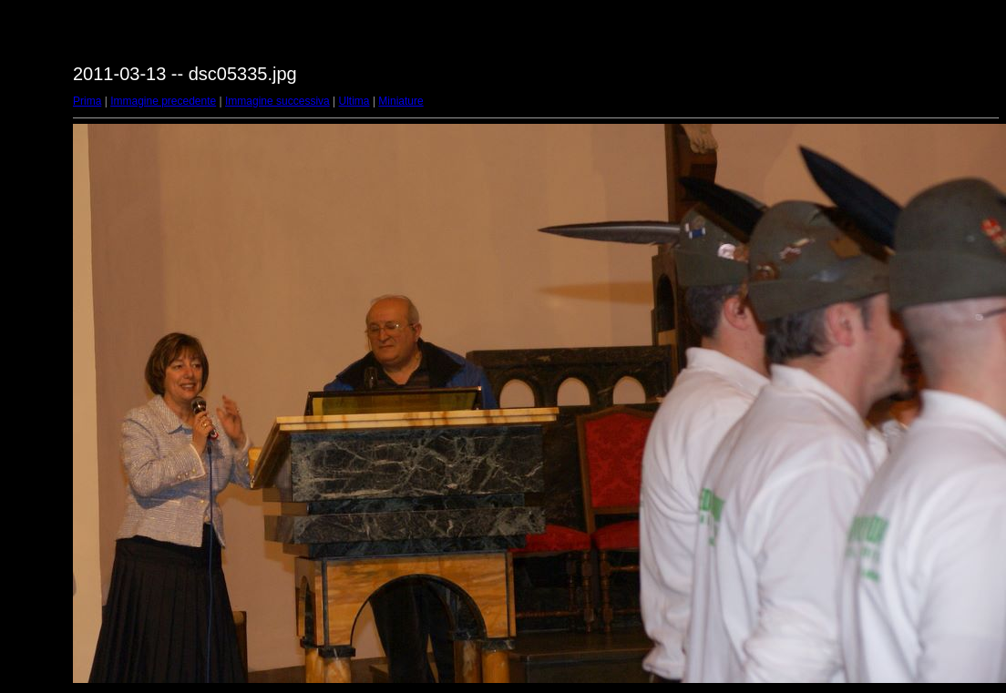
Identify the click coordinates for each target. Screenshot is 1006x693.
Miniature (400, 101)
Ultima (354, 101)
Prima (87, 101)
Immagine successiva (277, 101)
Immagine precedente (163, 101)
